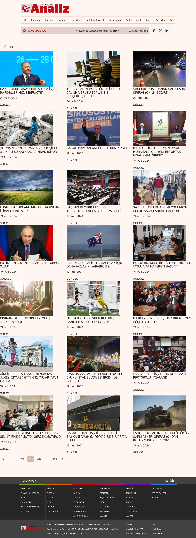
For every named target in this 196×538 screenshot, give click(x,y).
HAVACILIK (131, 506)
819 (31, 459)
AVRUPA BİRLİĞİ (81, 515)
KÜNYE (129, 524)
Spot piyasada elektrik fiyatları (103, 31)
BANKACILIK (26, 502)
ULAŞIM (103, 515)
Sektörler (75, 19)
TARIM (102, 502)
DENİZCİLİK (131, 511)
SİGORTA (25, 511)
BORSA (50, 493)
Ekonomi (36, 19)
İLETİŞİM (170, 480)
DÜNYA (76, 493)
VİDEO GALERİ (159, 493)
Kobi (148, 19)
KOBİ (23, 497)
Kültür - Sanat (133, 19)
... (15, 459)
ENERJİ (129, 488)
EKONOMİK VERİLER (30, 493)
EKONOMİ (25, 488)
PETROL (50, 506)
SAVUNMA (104, 511)
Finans (49, 19)
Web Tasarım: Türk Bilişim (158, 531)
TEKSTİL (129, 502)
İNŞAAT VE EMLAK (108, 497)
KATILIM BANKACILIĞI (31, 506)
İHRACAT (77, 497)
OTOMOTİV (104, 493)
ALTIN (49, 502)
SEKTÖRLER (105, 488)
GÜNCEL (5, 105)
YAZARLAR (157, 488)
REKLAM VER (28, 480)
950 (55, 459)
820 (39, 459)
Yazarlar (160, 19)
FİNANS (50, 488)
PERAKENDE (105, 506)
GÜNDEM (77, 488)
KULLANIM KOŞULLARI (136, 533)
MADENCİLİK (53, 511)
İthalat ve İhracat (94, 19)
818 (23, 459)
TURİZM (129, 497)
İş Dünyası (115, 19)
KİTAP (155, 497)
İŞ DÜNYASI (78, 502)
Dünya (61, 19)
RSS (154, 524)
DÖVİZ (50, 497)
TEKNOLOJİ (131, 493)
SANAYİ (129, 515)
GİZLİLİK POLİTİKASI (135, 529)
